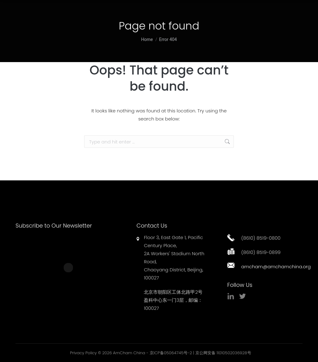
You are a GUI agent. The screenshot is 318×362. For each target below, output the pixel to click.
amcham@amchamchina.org (276, 266)
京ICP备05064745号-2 (171, 353)
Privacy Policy (83, 353)
